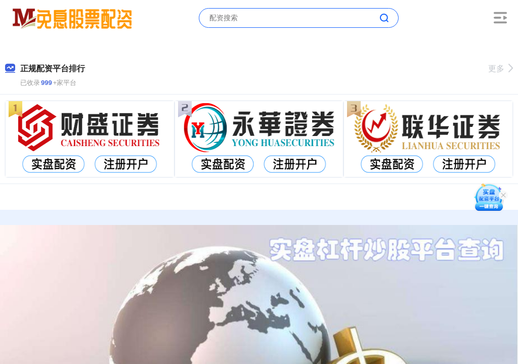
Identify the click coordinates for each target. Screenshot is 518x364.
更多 (500, 68)
